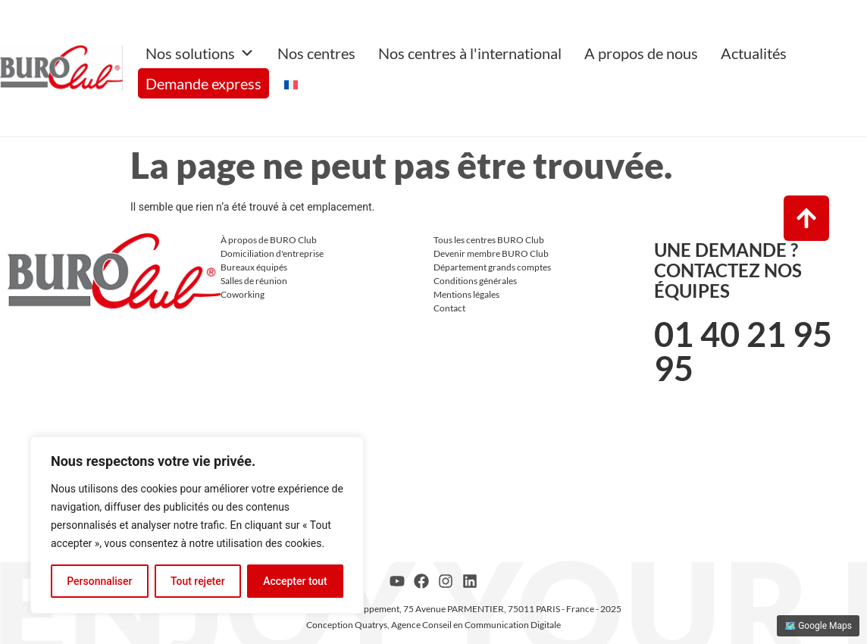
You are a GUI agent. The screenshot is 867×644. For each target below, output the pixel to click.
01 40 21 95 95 (743, 351)
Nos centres (316, 53)
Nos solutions (200, 53)
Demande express (203, 83)
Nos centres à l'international (470, 53)
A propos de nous (641, 53)
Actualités (754, 53)
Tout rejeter (198, 581)
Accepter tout (295, 581)
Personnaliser (99, 581)
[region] (197, 525)
